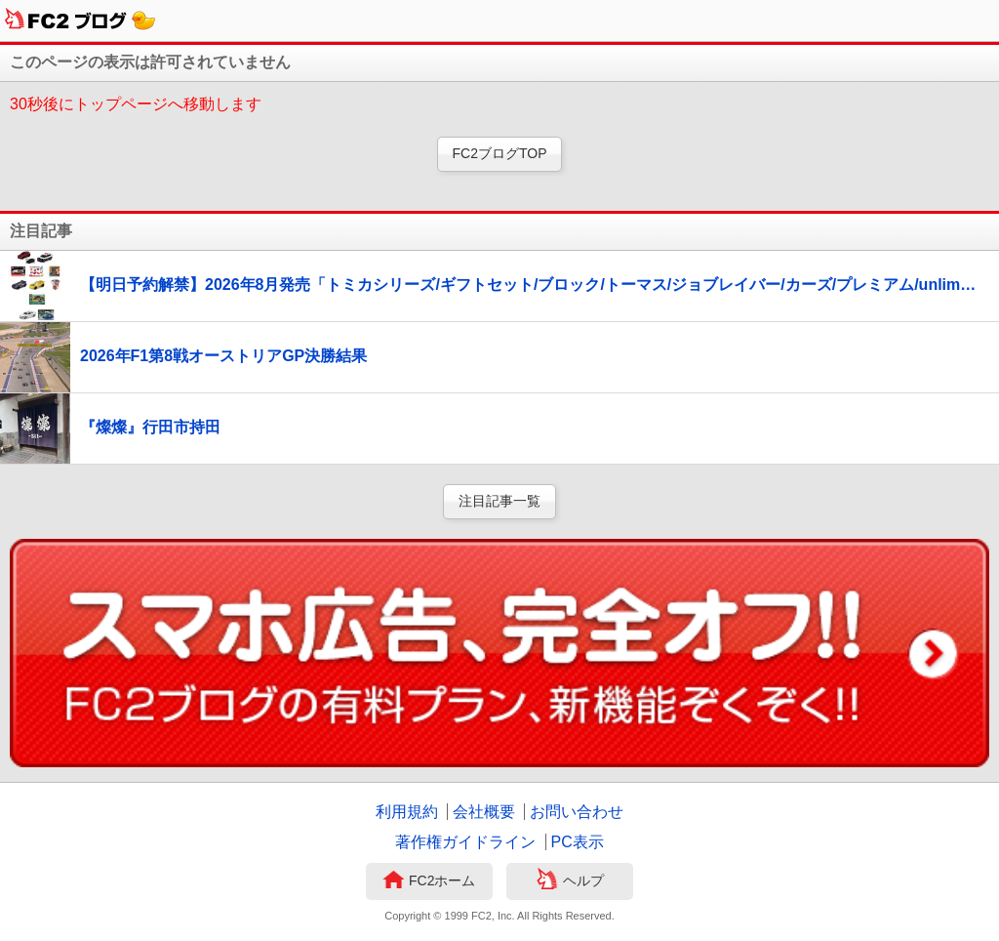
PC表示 (577, 842)
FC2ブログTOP (500, 153)
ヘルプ (570, 881)
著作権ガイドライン (465, 842)
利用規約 (407, 811)
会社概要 (484, 811)
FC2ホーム (428, 881)
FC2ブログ (80, 20)
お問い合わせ (576, 811)
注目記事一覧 (499, 501)
